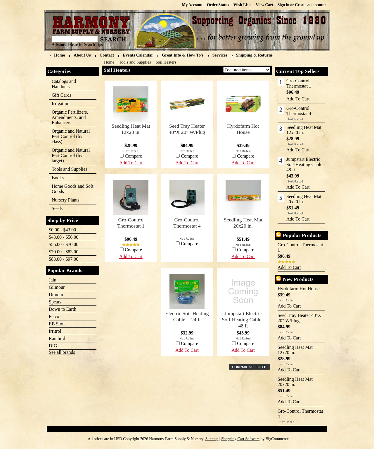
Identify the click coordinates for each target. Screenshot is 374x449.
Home (109, 62)
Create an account (310, 5)
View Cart (264, 5)
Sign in (283, 5)
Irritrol (55, 331)
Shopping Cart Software (240, 439)
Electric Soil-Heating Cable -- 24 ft (187, 316)
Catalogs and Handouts (64, 84)
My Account (192, 5)
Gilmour (57, 287)
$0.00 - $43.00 (62, 229)
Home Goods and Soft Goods (71, 189)
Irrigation (71, 104)
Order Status (218, 5)
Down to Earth (62, 309)
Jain (52, 279)
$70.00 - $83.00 (63, 251)
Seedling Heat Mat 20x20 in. (243, 223)
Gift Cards (61, 95)
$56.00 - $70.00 (63, 244)
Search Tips (93, 44)
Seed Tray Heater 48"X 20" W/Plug (187, 129)
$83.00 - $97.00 (63, 259)
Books (71, 178)
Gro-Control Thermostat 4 (186, 223)
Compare (245, 155)
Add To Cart (242, 162)
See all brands (62, 352)
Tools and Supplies (71, 169)
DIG (53, 345)
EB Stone (58, 323)
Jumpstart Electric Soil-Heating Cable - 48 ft (243, 319)
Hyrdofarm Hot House (243, 129)
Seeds (71, 208)
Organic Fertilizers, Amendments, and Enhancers (71, 117)
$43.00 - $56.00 (63, 237)
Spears (55, 301)
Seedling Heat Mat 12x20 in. (131, 129)
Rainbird (57, 338)
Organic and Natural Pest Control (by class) (71, 136)
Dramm (56, 294)
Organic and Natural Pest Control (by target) (71, 155)
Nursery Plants (65, 199)
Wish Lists (242, 5)
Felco (54, 316)
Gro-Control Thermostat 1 (130, 223)
